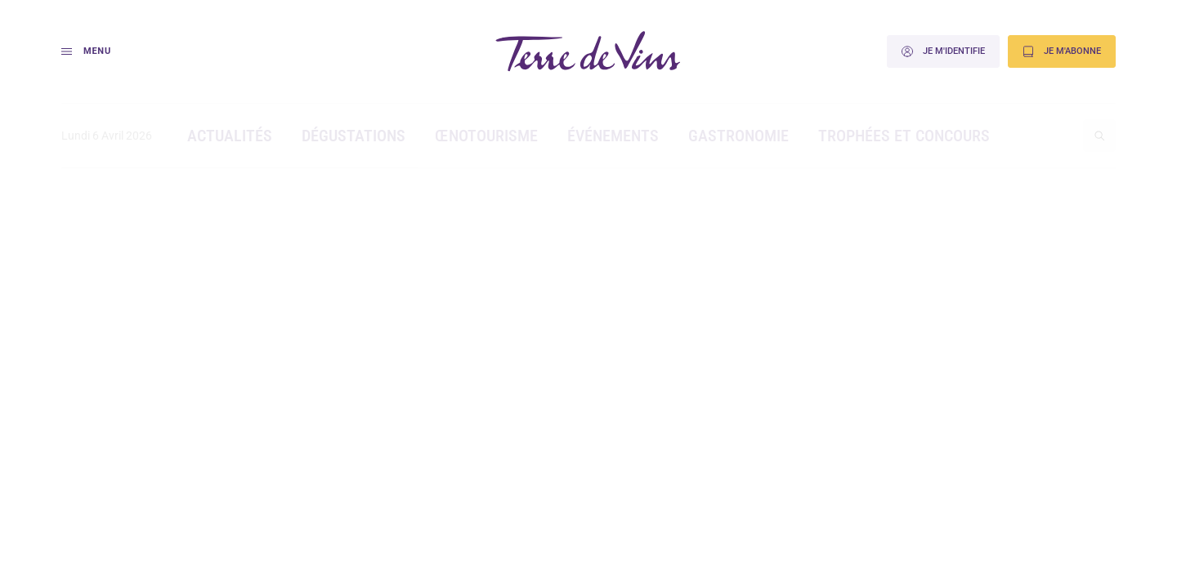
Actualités (229, 135)
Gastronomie (738, 135)
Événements (613, 135)
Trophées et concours (904, 135)
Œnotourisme (486, 135)
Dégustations (353, 135)
